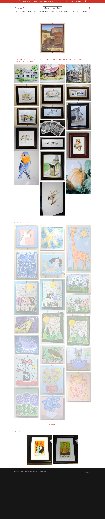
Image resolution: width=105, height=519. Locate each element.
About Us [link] (53, 11)
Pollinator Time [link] (65, 11)
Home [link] (16, 11)
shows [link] (22, 11)
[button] (89, 7)
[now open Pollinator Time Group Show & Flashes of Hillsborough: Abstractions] (52, 1)
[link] (15, 7)
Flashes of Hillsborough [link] (81, 11)
